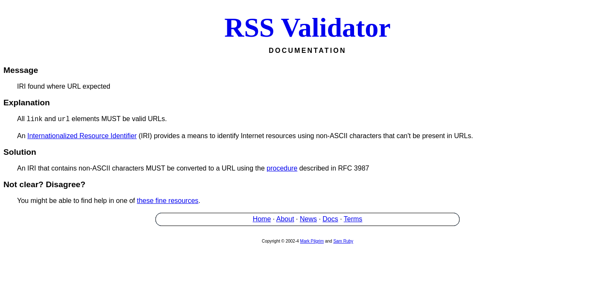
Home (262, 219)
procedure (281, 168)
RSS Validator (307, 27)
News (308, 219)
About (285, 219)
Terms (353, 219)
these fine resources (168, 200)
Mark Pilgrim (312, 241)
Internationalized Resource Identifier (82, 135)
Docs (330, 219)
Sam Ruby (343, 241)
